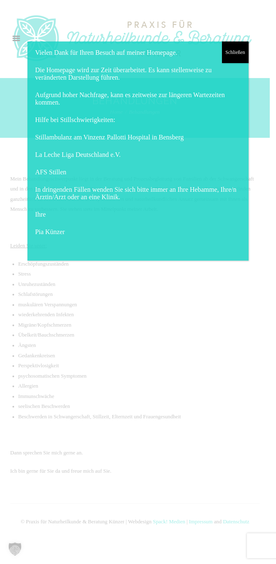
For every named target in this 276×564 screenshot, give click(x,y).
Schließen (235, 52)
